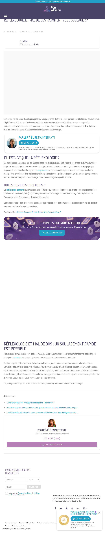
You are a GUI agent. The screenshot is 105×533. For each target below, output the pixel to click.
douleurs (17, 357)
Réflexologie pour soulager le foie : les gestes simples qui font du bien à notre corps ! (42, 407)
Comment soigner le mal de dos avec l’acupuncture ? (39, 212)
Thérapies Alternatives (31, 32)
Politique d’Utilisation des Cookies (15, 526)
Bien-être (12, 32)
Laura (25, 41)
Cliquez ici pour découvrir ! (52, 445)
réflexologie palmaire (15, 190)
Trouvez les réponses (52, 232)
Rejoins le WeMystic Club (26, 523)
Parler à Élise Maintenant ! (37, 137)
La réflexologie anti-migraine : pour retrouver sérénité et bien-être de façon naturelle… (42, 412)
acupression (42, 170)
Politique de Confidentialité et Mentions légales (51, 523)
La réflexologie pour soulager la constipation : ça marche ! (30, 402)
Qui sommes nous (11, 523)
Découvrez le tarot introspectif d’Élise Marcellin (52, 2)
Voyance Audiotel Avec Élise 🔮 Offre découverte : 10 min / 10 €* (84, 513)
